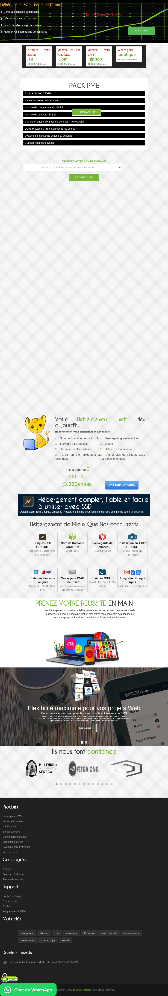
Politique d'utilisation (14, 874)
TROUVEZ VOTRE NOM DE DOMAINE (84, 161)
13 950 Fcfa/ (97, 64)
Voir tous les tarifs (122, 485)
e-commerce (71, 933)
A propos (7, 869)
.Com (62, 59)
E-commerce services (14, 836)
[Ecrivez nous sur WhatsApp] (28, 989)
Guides (6, 906)
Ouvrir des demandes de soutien (22, 25)
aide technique (48, 940)
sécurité (65, 940)
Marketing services (13, 841)
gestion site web (109, 933)
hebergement (27, 933)
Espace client (10, 901)
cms (57, 933)
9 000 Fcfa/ (66, 64)
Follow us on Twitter (67, 962)
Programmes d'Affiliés (14, 911)
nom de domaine (131, 933)
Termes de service (13, 879)
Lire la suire (85, 728)
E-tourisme (89, 933)
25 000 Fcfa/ (37, 64)
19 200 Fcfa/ (127, 59)
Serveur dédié (10, 852)
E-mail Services (11, 831)
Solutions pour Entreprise (16, 847)
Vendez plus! (125, 50)
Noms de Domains (13, 821)
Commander (86, 112)
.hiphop (94, 59)
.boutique (126, 54)
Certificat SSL (10, 826)
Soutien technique (12, 896)
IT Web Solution (82, 989)
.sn (30, 59)
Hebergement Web (13, 816)
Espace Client (141, 30)
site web (44, 933)
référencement (27, 940)
